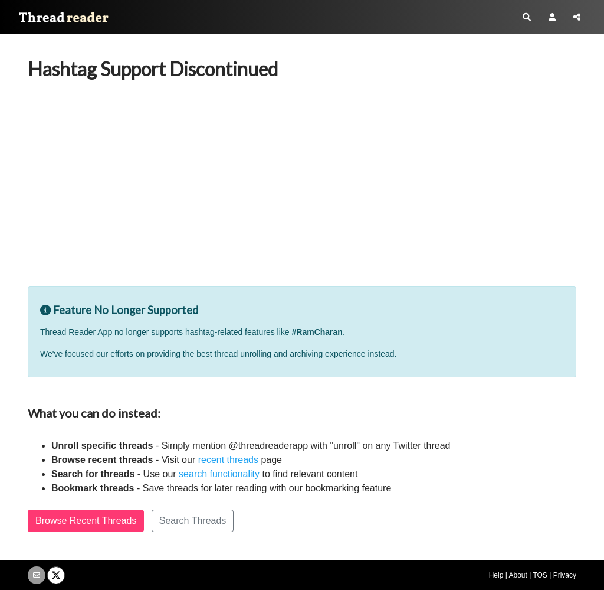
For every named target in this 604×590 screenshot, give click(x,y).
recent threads (228, 460)
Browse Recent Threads (85, 521)
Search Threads (192, 521)
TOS (540, 575)
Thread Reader (59, 19)
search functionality (219, 474)
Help (496, 575)
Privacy (564, 575)
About (517, 575)
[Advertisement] (302, 198)
